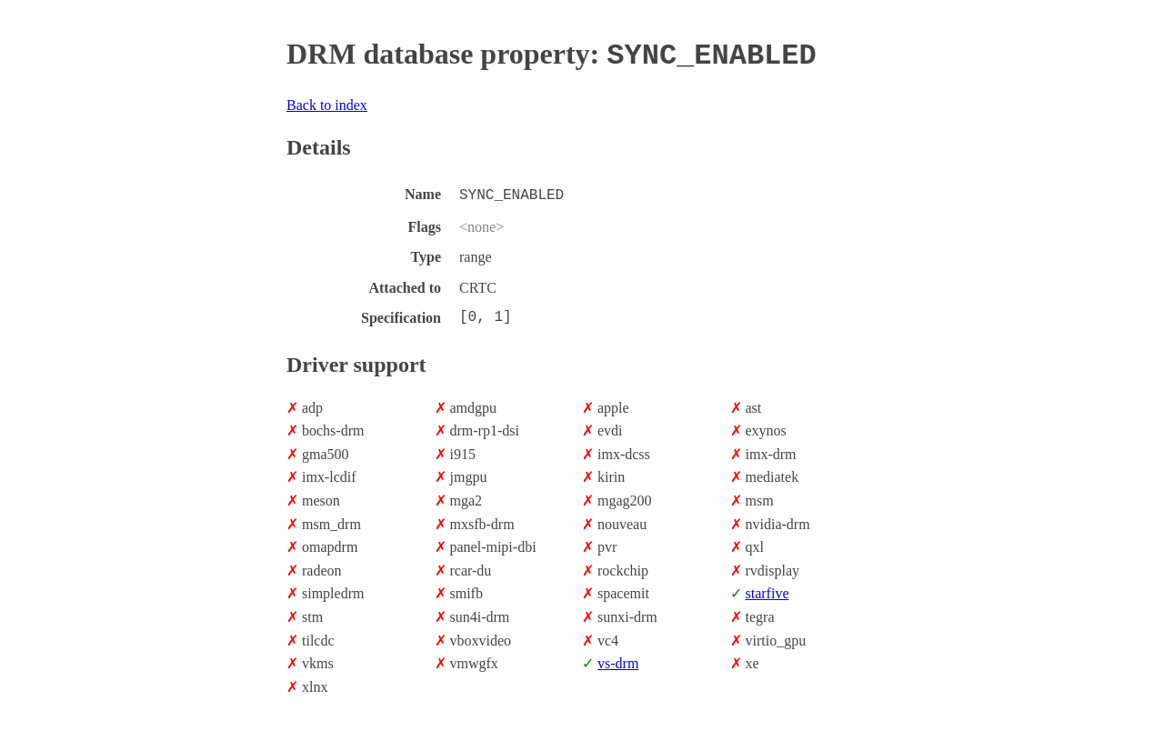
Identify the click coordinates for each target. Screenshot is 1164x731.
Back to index (326, 103)
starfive (767, 589)
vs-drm (617, 659)
